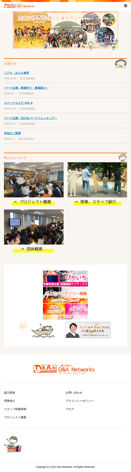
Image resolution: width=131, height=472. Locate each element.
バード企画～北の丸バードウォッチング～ (30, 118)
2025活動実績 (27, 78)
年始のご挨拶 (12, 133)
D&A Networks (26, 138)
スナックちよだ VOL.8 (18, 103)
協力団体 (9, 392)
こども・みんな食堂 (16, 72)
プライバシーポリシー (80, 400)
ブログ (70, 409)
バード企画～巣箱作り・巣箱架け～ (26, 87)
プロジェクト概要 (15, 417)
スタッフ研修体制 (15, 409)
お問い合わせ (74, 392)
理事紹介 (9, 400)
